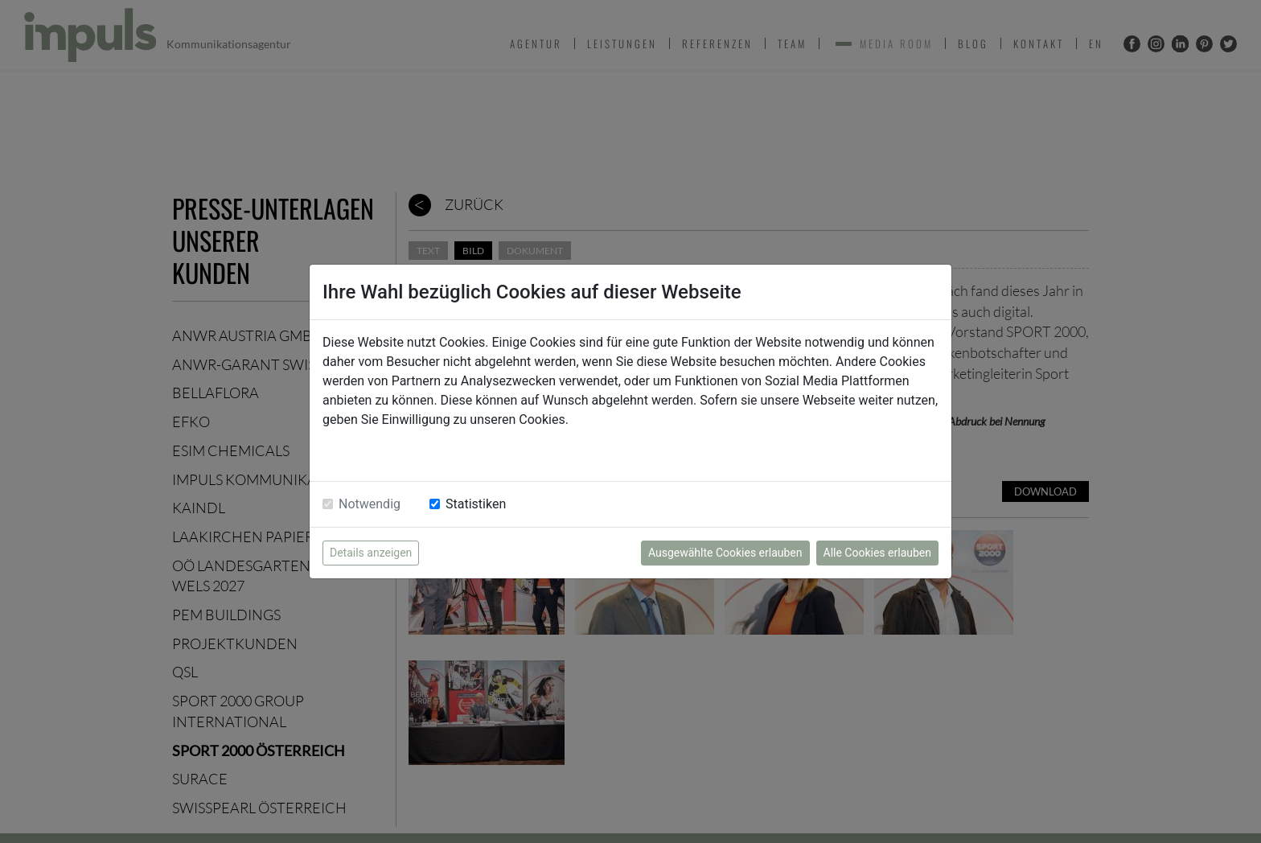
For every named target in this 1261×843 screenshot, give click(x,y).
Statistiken (476, 504)
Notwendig (369, 504)
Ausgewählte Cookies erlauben (725, 552)
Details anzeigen (371, 552)
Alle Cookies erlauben (877, 552)
